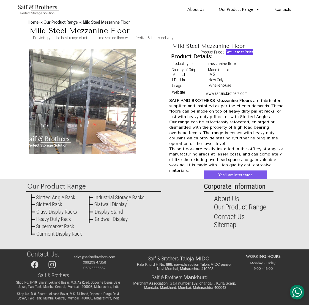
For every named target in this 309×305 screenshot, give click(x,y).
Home (32, 22)
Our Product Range (236, 9)
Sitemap (225, 225)
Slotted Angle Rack (55, 198)
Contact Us (230, 216)
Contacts (283, 9)
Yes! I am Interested (235, 175)
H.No (161, 264)
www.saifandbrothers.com (226, 93)
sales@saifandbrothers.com (94, 257)
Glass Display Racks (56, 212)
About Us (195, 9)
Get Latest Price (239, 52)
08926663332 (94, 268)
